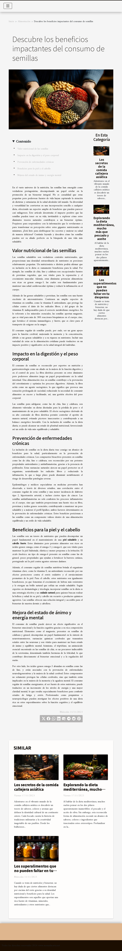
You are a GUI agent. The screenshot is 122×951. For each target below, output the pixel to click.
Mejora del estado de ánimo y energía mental (39, 175)
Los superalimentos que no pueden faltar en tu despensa (104, 288)
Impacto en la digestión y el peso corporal (38, 155)
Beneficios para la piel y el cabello (34, 169)
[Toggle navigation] (8, 6)
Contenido (23, 141)
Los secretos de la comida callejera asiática (101, 168)
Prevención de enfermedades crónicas (35, 162)
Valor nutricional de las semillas (32, 149)
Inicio (11, 21)
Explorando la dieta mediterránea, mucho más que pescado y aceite (103, 228)
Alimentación (24, 21)
